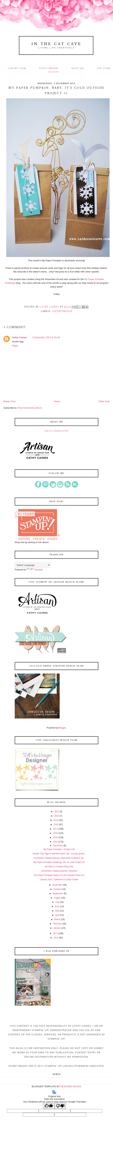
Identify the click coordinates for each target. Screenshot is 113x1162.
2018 (56, 824)
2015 (55, 837)
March (57, 919)
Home (57, 401)
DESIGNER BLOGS (70, 1086)
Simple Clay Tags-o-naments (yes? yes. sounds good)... (59, 853)
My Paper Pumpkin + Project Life (59, 849)
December (58, 845)
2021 (56, 811)
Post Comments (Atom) (30, 408)
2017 (55, 829)
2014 (55, 842)
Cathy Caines (19, 337)
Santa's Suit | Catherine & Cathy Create (59, 879)
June (57, 906)
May (57, 911)
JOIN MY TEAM (17, 68)
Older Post (104, 401)
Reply (15, 345)
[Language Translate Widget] (32, 565)
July (57, 902)
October (57, 889)
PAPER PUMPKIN (48, 68)
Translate (35, 569)
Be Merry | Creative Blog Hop (59, 866)
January (57, 928)
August (57, 898)
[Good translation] (48, 1106)
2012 (56, 937)
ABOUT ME (77, 68)
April (57, 915)
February (57, 923)
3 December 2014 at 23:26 (46, 337)
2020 (56, 816)
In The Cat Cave (56, 44)
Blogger (62, 728)
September (58, 893)
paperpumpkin (62, 311)
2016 (55, 833)
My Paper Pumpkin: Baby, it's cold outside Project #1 (59, 875)
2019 (56, 820)
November (57, 885)
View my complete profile (56, 431)
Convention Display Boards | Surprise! (59, 871)
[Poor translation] (60, 1106)
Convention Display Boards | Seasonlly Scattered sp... (59, 858)
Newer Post (9, 401)
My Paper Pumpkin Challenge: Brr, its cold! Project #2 (59, 862)
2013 (55, 933)
